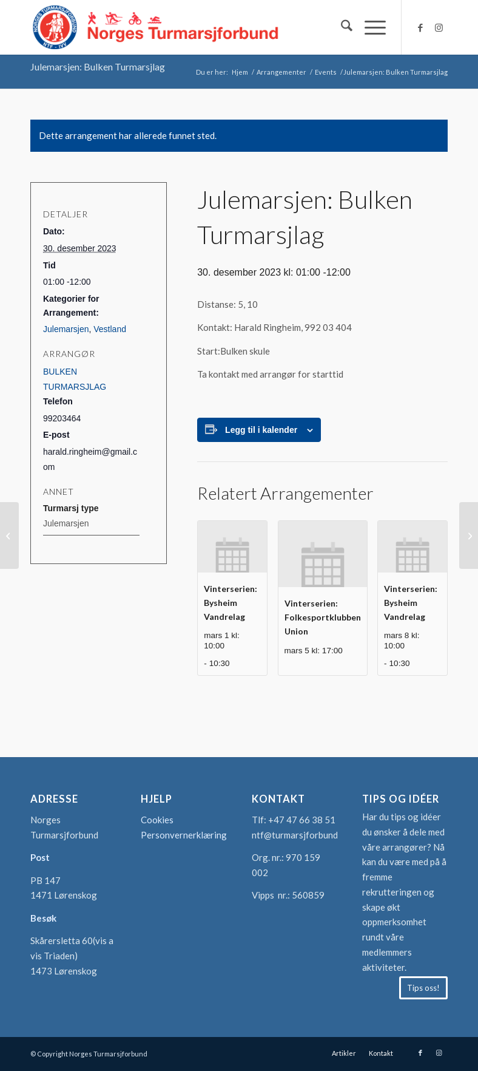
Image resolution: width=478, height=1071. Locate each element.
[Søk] (340, 27)
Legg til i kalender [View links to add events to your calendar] (261, 430)
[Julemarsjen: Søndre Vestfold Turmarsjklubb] (468, 535)
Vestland (109, 329)
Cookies (157, 819)
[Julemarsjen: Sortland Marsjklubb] (9, 535)
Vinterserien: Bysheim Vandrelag (230, 602)
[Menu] (369, 27)
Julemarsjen (66, 329)
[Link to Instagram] (438, 27)
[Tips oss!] (423, 987)
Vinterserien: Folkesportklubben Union (322, 617)
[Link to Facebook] (420, 27)
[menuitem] (340, 27)
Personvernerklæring (184, 834)
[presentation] (232, 547)
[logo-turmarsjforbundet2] (155, 27)
